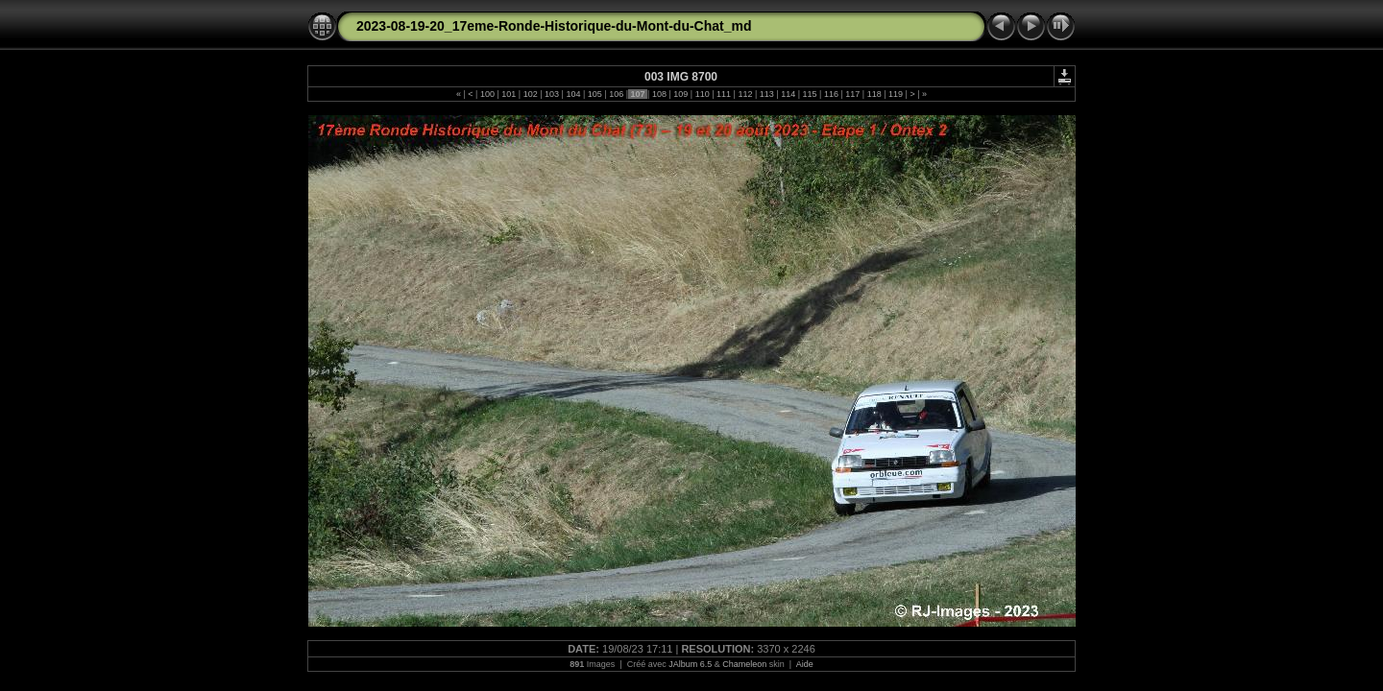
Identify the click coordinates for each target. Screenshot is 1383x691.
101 (509, 94)
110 (702, 94)
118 (874, 94)
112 (745, 94)
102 (530, 94)
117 (852, 94)
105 (594, 94)
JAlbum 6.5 (690, 664)
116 (830, 94)
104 (573, 94)
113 (766, 94)
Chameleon (744, 664)
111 (724, 94)
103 (552, 94)
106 (616, 94)
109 (681, 94)
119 (896, 94)
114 (788, 94)
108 (658, 94)
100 (487, 94)
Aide (804, 664)
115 (809, 94)
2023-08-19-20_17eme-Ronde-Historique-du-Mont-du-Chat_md (554, 26)
